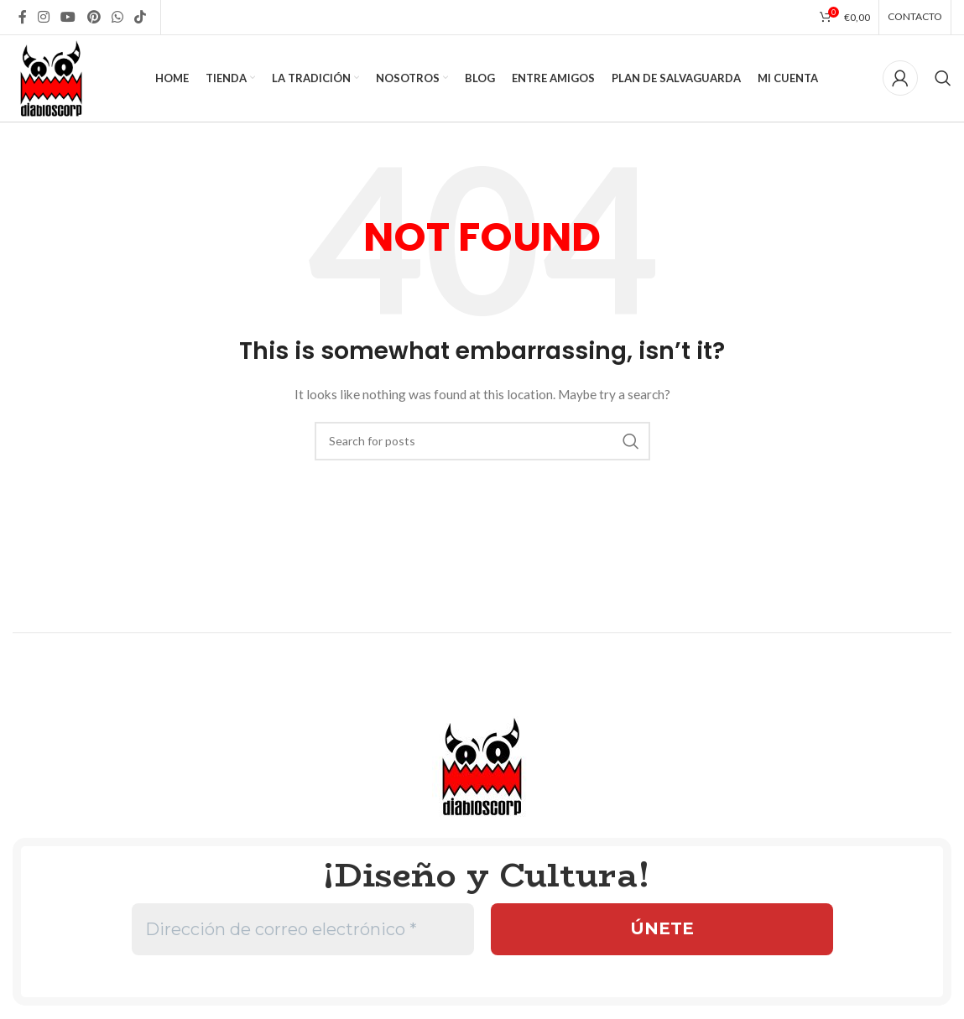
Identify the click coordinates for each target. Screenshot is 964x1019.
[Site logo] (52, 77)
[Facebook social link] (22, 16)
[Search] (943, 79)
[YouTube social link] (68, 16)
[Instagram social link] (43, 16)
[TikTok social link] (140, 16)
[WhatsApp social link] (117, 16)
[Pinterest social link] (93, 16)
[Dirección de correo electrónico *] (303, 932)
